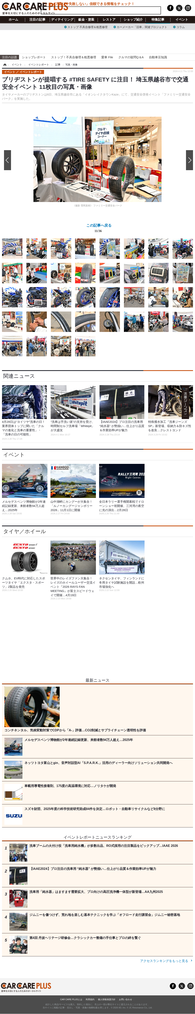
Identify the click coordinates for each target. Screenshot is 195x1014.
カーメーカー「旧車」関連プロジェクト (142, 26)
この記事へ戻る (99, 229)
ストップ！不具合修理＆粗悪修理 (73, 57)
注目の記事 (37, 19)
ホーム (13, 19)
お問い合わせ (125, 999)
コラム (180, 26)
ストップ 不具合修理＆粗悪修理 (87, 26)
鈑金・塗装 (86, 19)
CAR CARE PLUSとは (71, 999)
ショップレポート (34, 57)
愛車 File (107, 57)
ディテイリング (62, 19)
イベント (181, 19)
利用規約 (90, 999)
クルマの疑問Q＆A (131, 57)
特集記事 (158, 19)
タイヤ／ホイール (24, 531)
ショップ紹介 (133, 19)
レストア (109, 19)
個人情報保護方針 (107, 999)
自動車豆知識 (158, 57)
